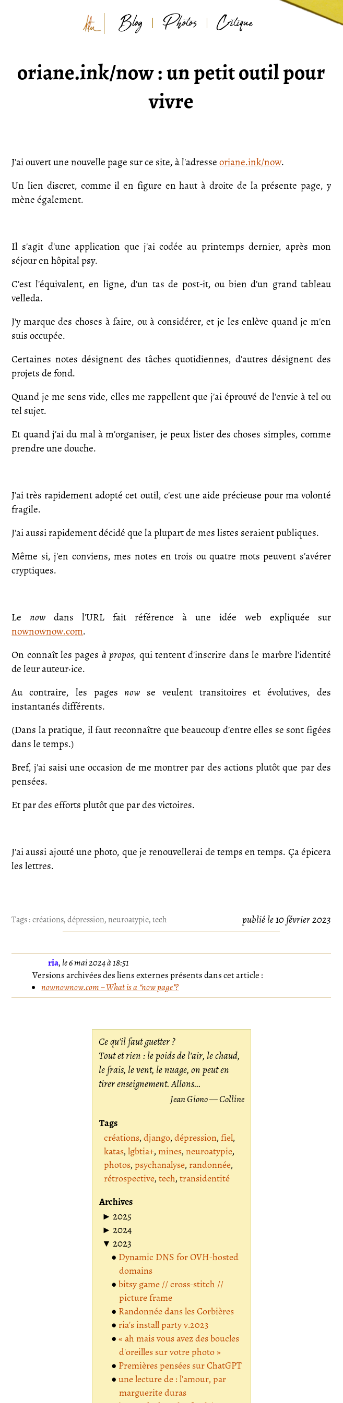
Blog (131, 22)
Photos (179, 22)
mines (170, 1151)
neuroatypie (128, 919)
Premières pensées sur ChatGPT (180, 1365)
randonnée (210, 1164)
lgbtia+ (141, 1151)
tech (159, 919)
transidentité (205, 1178)
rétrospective (129, 1178)
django (157, 1137)
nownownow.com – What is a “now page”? (110, 987)
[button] (117, 1216)
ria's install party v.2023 (163, 1325)
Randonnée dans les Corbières (176, 1311)
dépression (85, 919)
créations (48, 919)
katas (114, 1151)
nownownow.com (47, 631)
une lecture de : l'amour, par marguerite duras (172, 1386)
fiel (227, 1137)
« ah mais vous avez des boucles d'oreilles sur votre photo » (179, 1345)
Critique (235, 22)
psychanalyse (160, 1164)
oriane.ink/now (250, 162)
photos (117, 1164)
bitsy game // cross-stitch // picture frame (171, 1291)
